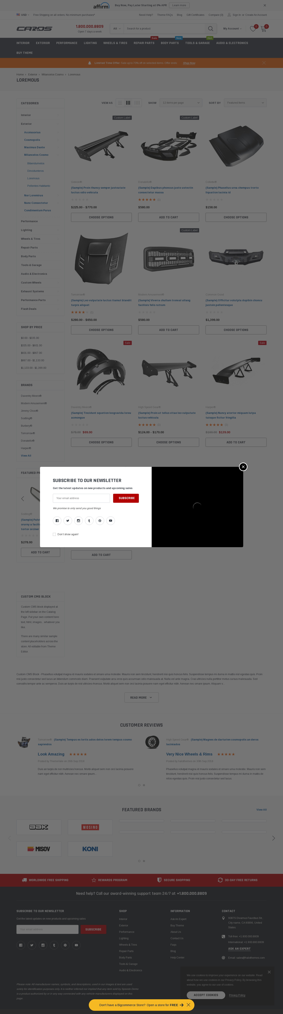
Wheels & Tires (115, 43)
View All (26, 455)
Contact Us (176, 917)
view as (107, 102)
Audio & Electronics (34, 273)
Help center (177, 936)
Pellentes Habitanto (38, 185)
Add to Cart (40, 547)
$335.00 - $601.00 (31, 345)
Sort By (215, 102)
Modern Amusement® (34, 403)
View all (261, 809)
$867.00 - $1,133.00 (32, 360)
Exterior (43, 43)
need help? (146, 15)
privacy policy (237, 995)
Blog (173, 929)
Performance (29, 221)
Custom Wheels (31, 282)
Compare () (216, 14)
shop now (189, 63)
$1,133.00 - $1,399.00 (33, 367)
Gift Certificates (195, 15)
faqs (173, 923)
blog (179, 15)
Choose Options (101, 217)
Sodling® (26, 418)
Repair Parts (29, 247)
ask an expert (239, 927)
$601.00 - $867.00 (31, 352)
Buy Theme (24, 53)
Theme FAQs (165, 15)
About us (175, 910)
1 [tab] (139, 785)
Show (152, 102)
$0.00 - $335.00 (30, 338)
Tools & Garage (31, 265)
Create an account (256, 15)
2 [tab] (144, 785)
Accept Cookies (206, 995)
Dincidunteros (35, 170)
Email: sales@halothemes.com (246, 936)
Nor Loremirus (33, 195)
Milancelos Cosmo (36, 154)
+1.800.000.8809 (192, 872)
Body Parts (28, 256)
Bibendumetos (35, 163)
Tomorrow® (28, 433)
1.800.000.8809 (90, 26)
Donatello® (27, 440)
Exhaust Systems (32, 291)
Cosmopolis (32, 139)
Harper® (26, 448)
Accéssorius (32, 132)
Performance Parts (33, 300)
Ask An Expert (178, 897)
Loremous (33, 178)
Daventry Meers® (31, 395)
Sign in (237, 15)
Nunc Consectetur (36, 202)
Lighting (90, 43)
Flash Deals (28, 308)
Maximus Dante (34, 147)
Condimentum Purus (37, 210)
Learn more (179, 5)
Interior (23, 43)
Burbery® (26, 425)
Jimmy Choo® (29, 410)
